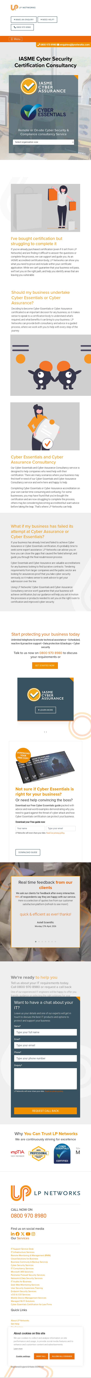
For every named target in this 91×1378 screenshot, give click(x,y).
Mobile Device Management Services (28, 1298)
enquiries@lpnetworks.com (73, 44)
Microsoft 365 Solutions (22, 1271)
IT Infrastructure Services (22, 1252)
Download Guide (27, 852)
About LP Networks (20, 1320)
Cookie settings (23, 1356)
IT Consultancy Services (22, 1268)
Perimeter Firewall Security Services (28, 1275)
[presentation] (44, 732)
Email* (17, 1039)
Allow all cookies (62, 1356)
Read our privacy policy (55, 833)
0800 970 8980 (22, 27)
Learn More (45, 710)
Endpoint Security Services (23, 1291)
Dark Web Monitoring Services (25, 1284)
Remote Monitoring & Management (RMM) (31, 1255)
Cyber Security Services (22, 1265)
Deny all (41, 1356)
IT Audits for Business (21, 1281)
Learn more (18, 1349)
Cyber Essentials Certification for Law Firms (31, 1304)
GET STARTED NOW (45, 665)
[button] (35, 941)
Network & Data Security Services (27, 1278)
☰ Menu (15, 39)
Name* (17, 1026)
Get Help (15, 1324)
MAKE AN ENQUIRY (24, 19)
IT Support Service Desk (22, 1249)
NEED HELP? (47, 19)
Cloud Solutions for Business (24, 1258)
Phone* (17, 1052)
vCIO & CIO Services (20, 1294)
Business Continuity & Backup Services (29, 1262)
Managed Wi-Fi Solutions (22, 1301)
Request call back (45, 1110)
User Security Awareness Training (27, 1288)
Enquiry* (18, 1065)
